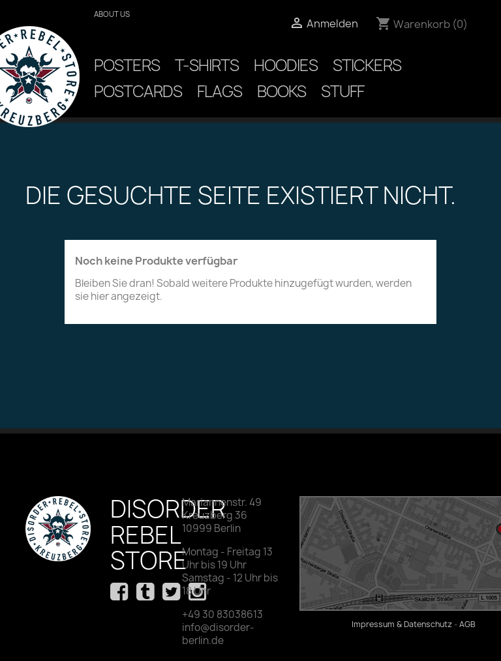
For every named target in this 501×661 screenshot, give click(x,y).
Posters (127, 65)
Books (281, 91)
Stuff (342, 91)
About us (112, 14)
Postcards (138, 91)
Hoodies (286, 65)
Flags (219, 91)
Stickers (367, 65)
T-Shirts (207, 65)
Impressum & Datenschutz (402, 624)
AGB (467, 624)
